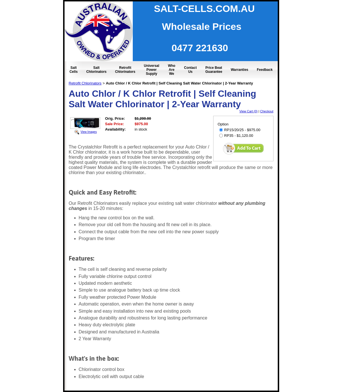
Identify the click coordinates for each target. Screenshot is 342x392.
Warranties (239, 70)
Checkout (266, 111)
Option (223, 124)
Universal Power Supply (151, 70)
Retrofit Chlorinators (125, 70)
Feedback (264, 70)
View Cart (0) (248, 111)
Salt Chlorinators (96, 70)
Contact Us (190, 70)
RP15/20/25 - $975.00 (239, 130)
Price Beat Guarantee (213, 70)
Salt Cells (73, 70)
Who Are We (171, 70)
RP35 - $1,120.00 (236, 135)
